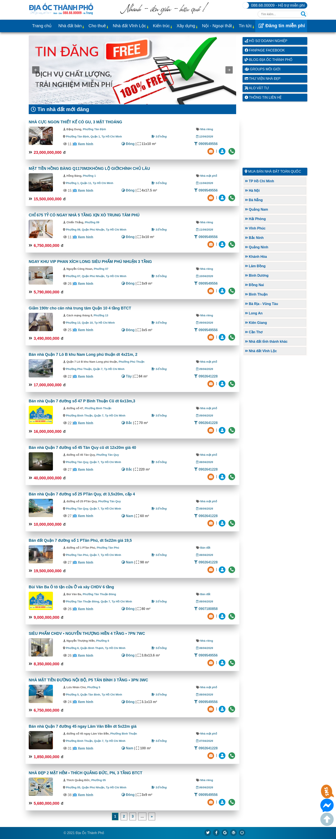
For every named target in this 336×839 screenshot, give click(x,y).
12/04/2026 (204, 136)
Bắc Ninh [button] (254, 238)
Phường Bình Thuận (98, 408)
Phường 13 (101, 315)
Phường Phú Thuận (131, 361)
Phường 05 (98, 780)
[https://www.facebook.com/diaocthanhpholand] (216, 832)
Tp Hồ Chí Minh (112, 136)
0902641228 (206, 376)
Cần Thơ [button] (254, 332)
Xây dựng (186, 25)
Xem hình (85, 144)
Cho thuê (97, 25)
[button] (35, 70)
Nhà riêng (206, 129)
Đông (128, 144)
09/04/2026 (204, 322)
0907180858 (206, 609)
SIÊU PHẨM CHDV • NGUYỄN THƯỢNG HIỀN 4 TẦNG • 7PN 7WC (87, 633)
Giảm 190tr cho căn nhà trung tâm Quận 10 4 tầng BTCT (80, 308)
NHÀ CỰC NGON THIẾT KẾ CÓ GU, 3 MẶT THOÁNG (75, 122)
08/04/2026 (204, 462)
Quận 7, (98, 369)
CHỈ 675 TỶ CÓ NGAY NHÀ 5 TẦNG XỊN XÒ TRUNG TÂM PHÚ (84, 215)
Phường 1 (89, 175)
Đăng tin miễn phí (282, 25)
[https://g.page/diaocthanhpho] (225, 832)
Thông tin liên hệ (263, 97)
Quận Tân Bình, (91, 694)
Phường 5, (73, 694)
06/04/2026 (204, 787)
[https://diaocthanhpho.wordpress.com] (233, 832)
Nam (127, 516)
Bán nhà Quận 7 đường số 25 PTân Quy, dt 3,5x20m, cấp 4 (82, 494)
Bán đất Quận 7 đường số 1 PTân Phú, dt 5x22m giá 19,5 (80, 540)
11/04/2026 (204, 183)
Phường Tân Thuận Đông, (83, 601)
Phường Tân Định (94, 129)
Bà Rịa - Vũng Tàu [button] (261, 304)
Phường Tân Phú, (77, 555)
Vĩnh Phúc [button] (255, 228)
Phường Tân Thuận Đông (99, 594)
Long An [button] (254, 313)
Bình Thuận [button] (256, 294)
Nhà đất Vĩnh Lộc (129, 25)
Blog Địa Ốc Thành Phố (269, 60)
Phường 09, (73, 229)
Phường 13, (73, 322)
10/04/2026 (204, 276)
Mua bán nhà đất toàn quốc (274, 171)
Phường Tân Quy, (77, 462)
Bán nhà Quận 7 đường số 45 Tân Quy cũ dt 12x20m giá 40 (82, 447)
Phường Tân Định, (78, 136)
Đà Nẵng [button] (254, 200)
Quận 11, (86, 183)
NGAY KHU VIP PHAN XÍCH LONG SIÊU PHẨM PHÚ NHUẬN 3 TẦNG (90, 262)
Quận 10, (88, 322)
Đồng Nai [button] (254, 285)
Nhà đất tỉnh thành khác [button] (266, 341)
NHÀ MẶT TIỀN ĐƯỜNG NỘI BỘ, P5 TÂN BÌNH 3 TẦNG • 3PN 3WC (88, 680)
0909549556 (206, 144)
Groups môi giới (262, 69)
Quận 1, (96, 136)
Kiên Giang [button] (256, 322)
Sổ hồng (159, 136)
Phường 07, (73, 276)
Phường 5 (93, 687)
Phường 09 (92, 222)
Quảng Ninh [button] (256, 247)
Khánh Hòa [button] (256, 256)
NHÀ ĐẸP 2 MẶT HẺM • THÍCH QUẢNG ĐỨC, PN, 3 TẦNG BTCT (85, 773)
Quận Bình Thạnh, (92, 648)
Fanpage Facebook (265, 50)
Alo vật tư (257, 88)
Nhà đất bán (70, 25)
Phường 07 (101, 268)
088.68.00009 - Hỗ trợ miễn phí (278, 5)
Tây (127, 376)
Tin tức (245, 25)
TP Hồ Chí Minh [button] (259, 181)
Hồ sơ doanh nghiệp (266, 41)
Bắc (127, 423)
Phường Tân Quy (107, 454)
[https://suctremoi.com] (242, 832)
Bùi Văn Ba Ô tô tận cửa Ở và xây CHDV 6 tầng (71, 587)
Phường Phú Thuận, (79, 369)
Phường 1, (73, 183)
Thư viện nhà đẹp (263, 78)
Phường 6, (73, 648)
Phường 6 (102, 640)
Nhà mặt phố (208, 175)
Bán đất (205, 547)
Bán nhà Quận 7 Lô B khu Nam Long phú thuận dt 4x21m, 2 (83, 354)
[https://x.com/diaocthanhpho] (208, 832)
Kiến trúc (161, 25)
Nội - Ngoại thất (217, 25)
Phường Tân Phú (108, 547)
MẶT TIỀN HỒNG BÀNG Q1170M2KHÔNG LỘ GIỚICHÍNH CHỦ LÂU (89, 168)
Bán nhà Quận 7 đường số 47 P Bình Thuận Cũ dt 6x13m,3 (82, 401)
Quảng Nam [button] (256, 209)
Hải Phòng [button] (255, 219)
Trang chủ (41, 25)
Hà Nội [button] (252, 190)
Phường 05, (73, 787)
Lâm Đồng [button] (255, 266)
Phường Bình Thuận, (79, 415)
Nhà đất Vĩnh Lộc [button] (261, 351)
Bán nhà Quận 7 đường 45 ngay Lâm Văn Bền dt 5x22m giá (82, 726)
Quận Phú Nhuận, (94, 229)
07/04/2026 (204, 740)
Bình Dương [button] (257, 275)
